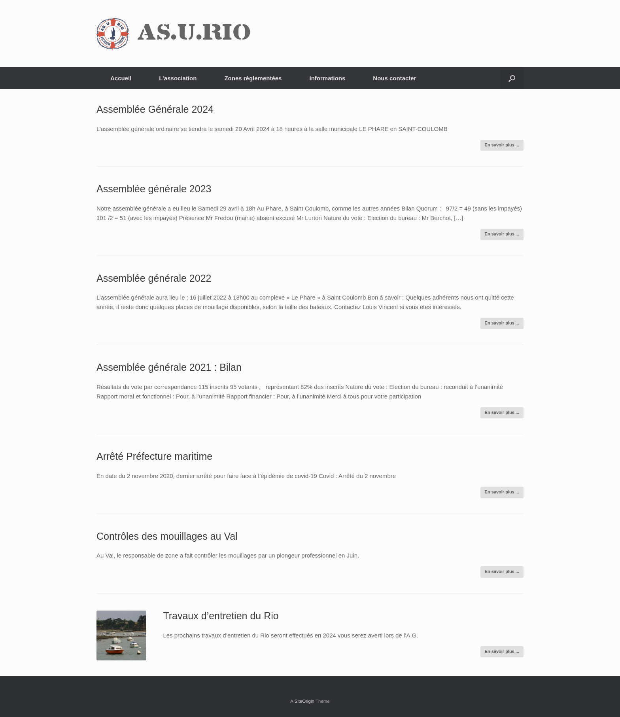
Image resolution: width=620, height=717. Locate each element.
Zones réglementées (253, 78)
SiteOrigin (304, 701)
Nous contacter (394, 78)
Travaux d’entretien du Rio (220, 615)
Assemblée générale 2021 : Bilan (169, 367)
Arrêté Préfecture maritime (154, 456)
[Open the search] (512, 78)
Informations (327, 78)
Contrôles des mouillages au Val (167, 536)
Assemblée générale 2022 (153, 278)
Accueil (120, 78)
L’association (178, 78)
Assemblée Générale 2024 (155, 109)
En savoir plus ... (502, 144)
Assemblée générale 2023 (153, 188)
